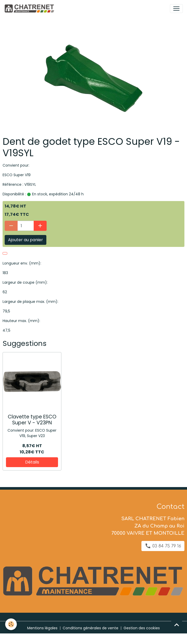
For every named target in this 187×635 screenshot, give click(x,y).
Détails (32, 462)
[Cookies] (11, 624)
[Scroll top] (176, 624)
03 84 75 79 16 (163, 546)
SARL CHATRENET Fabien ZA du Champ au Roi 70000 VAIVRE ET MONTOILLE (147, 526)
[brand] (30, 8)
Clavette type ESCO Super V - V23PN (32, 419)
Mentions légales (42, 628)
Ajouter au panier (25, 240)
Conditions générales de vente (90, 628)
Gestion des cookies (142, 628)
